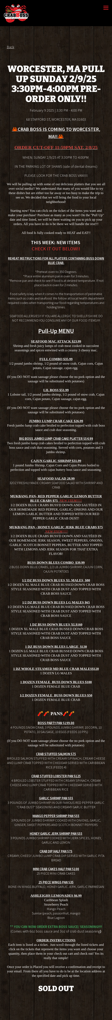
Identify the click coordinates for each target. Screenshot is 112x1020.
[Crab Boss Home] (16, 13)
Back (10, 47)
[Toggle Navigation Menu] (106, 7)
